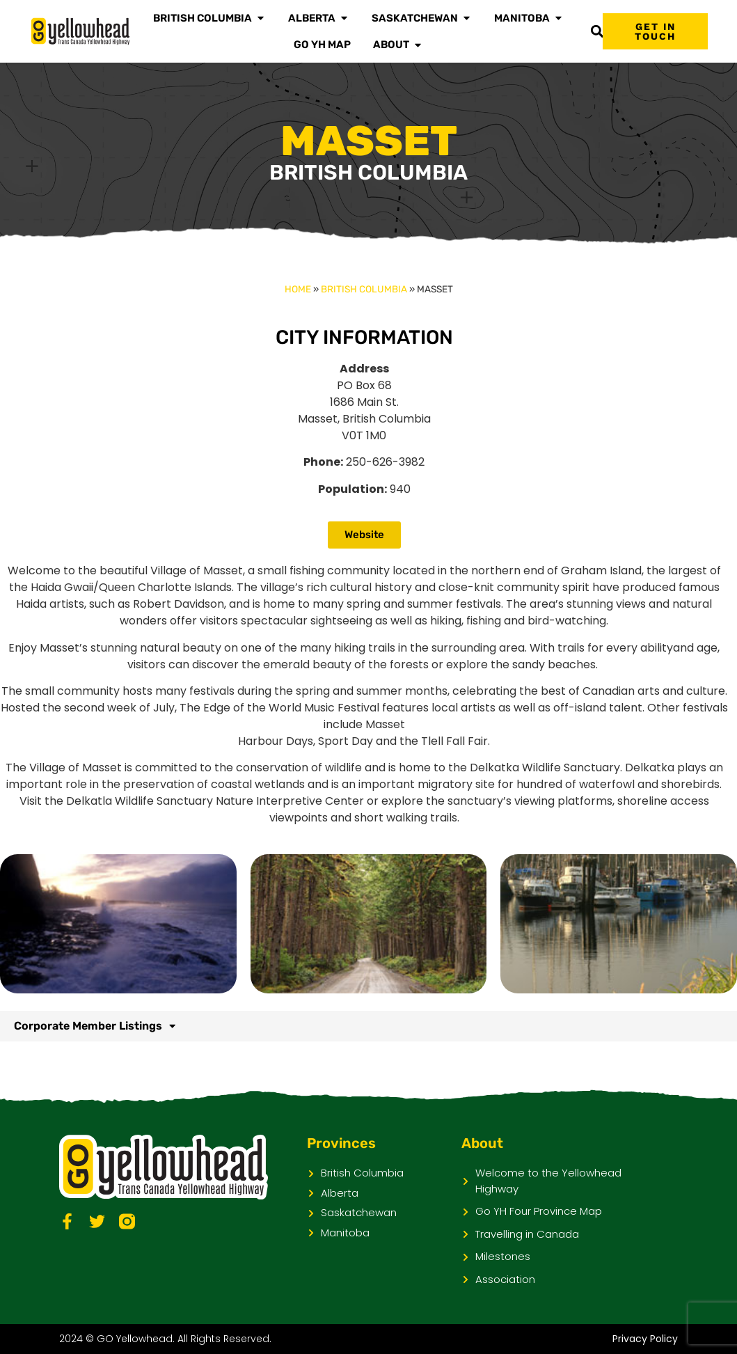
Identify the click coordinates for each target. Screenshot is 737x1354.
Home (298, 288)
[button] (596, 31)
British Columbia (364, 288)
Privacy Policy (645, 1339)
